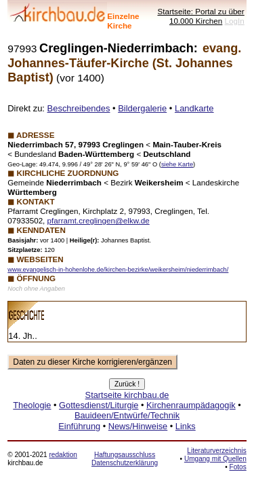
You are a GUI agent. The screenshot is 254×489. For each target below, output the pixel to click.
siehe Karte (177, 164)
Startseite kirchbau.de (127, 395)
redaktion (63, 454)
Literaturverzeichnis (216, 450)
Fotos (238, 467)
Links (185, 426)
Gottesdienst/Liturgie (98, 405)
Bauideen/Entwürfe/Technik (127, 415)
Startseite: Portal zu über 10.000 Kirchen (200, 16)
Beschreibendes (78, 108)
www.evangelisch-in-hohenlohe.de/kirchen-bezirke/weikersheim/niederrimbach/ (117, 269)
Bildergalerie (142, 108)
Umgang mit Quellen (215, 459)
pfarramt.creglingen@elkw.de (98, 220)
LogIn (235, 20)
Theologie (32, 405)
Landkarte (194, 108)
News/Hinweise (137, 426)
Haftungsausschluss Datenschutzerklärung (124, 459)
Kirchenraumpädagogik (191, 405)
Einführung (79, 426)
